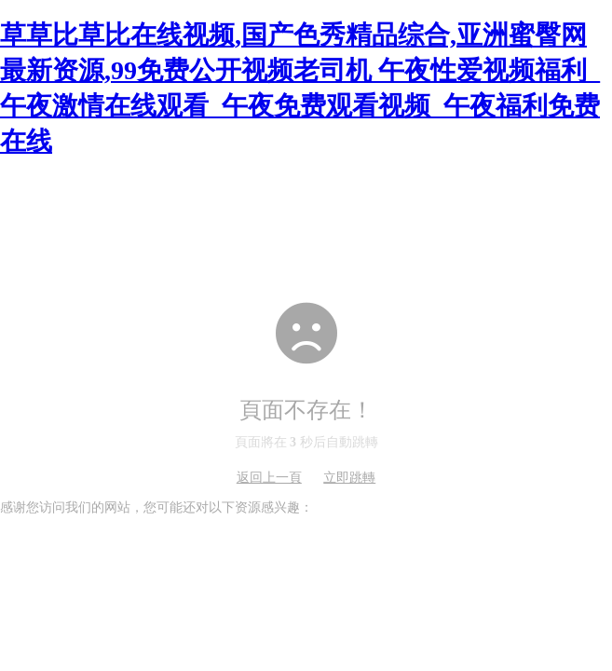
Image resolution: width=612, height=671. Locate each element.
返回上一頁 (269, 478)
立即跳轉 (349, 478)
